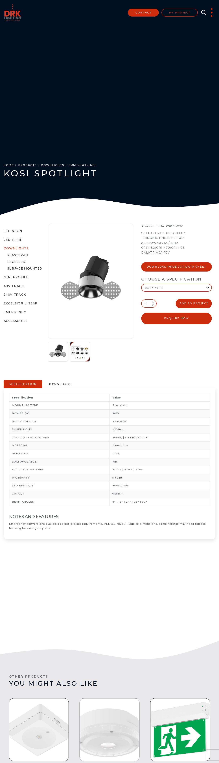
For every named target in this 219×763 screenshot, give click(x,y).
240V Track (15, 294)
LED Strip (13, 240)
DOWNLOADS (60, 384)
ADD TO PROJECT (193, 303)
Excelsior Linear (21, 303)
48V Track (14, 286)
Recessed (16, 262)
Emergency (15, 312)
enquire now (176, 318)
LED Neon (13, 231)
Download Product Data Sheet (176, 266)
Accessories (16, 321)
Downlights (16, 248)
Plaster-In (17, 255)
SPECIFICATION (23, 384)
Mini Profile (16, 277)
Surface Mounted (24, 268)
